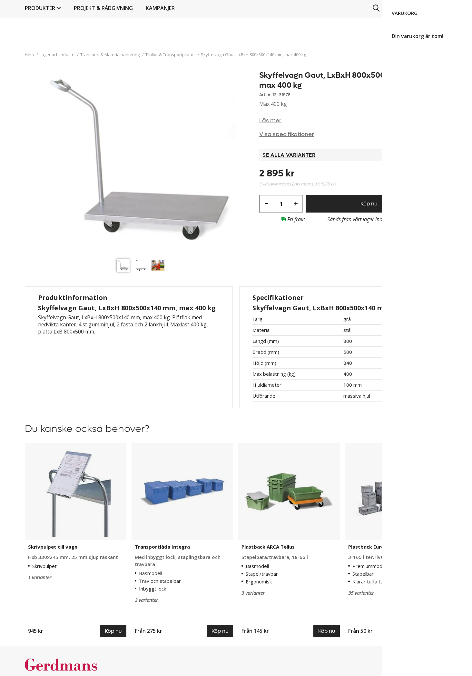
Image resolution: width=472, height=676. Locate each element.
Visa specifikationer (286, 134)
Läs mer (270, 120)
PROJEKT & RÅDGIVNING (243, 40)
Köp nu (368, 203)
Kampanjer (300, 40)
